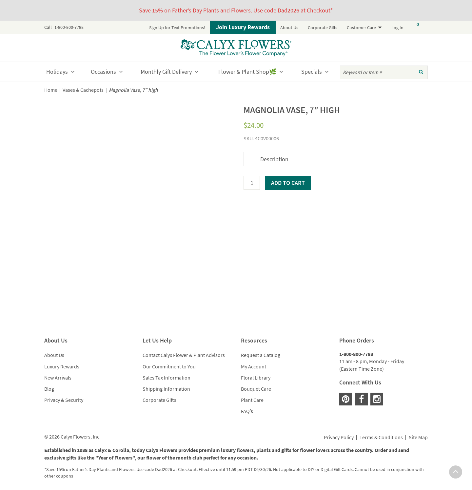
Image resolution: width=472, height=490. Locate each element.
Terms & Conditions (381, 437)
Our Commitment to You (169, 366)
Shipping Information (166, 388)
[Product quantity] (252, 183)
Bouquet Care (256, 388)
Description (274, 159)
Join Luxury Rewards (243, 27)
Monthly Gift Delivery (166, 71)
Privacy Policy (339, 437)
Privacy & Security (63, 400)
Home (50, 90)
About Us (289, 27)
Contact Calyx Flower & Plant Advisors (184, 355)
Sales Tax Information (166, 377)
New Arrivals (57, 377)
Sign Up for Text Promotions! (177, 27)
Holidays (57, 71)
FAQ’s (247, 411)
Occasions (103, 71)
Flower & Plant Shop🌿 (247, 71)
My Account (253, 366)
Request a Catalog (260, 355)
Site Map (418, 437)
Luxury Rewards (61, 366)
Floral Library (255, 377)
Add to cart (288, 182)
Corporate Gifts (322, 27)
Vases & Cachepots (83, 90)
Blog (49, 388)
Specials (311, 71)
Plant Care (252, 400)
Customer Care (361, 27)
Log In (397, 27)
